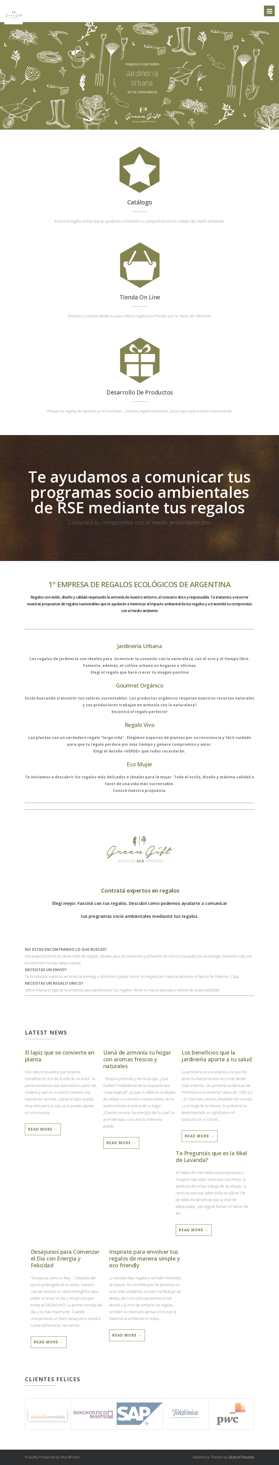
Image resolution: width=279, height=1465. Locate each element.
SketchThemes (241, 1457)
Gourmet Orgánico (139, 685)
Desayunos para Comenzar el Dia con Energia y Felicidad (65, 1258)
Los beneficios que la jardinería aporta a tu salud (216, 1056)
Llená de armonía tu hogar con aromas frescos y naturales (137, 1059)
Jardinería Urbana (139, 646)
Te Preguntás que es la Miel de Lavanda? (211, 1156)
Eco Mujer (139, 764)
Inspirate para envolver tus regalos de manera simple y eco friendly (144, 1258)
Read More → (43, 1129)
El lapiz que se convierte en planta (59, 1056)
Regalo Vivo (140, 724)
